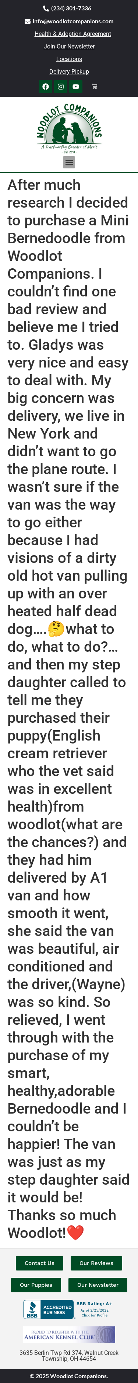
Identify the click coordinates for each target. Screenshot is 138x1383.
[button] (69, 162)
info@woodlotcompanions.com (73, 20)
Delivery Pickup (69, 71)
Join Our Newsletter (69, 46)
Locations (69, 59)
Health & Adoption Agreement (73, 33)
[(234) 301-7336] (46, 8)
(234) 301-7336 (71, 7)
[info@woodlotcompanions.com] (28, 21)
